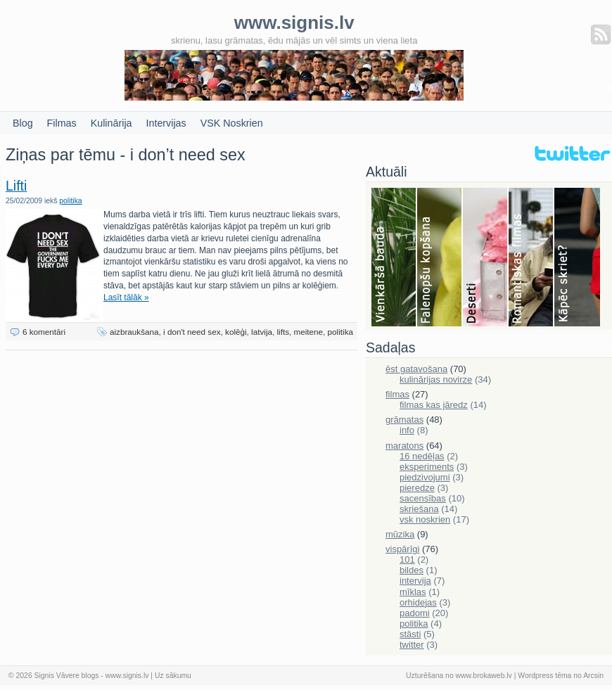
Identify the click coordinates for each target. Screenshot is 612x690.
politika (70, 201)
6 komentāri (44, 331)
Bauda (394, 258)
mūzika (399, 534)
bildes (411, 570)
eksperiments (427, 466)
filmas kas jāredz (434, 405)
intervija (415, 580)
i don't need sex (192, 331)
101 (407, 559)
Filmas (62, 123)
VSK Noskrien (231, 123)
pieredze (417, 488)
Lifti (16, 185)
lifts (282, 331)
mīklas (413, 592)
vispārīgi (402, 549)
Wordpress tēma (544, 675)
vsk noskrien (425, 519)
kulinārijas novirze (436, 379)
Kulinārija (111, 123)
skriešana (419, 509)
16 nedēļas (422, 456)
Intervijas (166, 123)
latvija (261, 331)
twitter (412, 644)
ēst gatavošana (416, 369)
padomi (415, 613)
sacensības (423, 498)
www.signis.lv (127, 675)
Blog (23, 123)
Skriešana (577, 258)
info (407, 430)
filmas (397, 394)
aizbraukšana (134, 331)
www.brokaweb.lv (484, 675)
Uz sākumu (173, 675)
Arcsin (593, 675)
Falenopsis (440, 258)
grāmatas (404, 419)
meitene (309, 331)
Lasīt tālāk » (126, 297)
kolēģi (236, 331)
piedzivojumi (425, 477)
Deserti (486, 258)
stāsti (410, 634)
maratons (404, 445)
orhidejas (418, 602)
